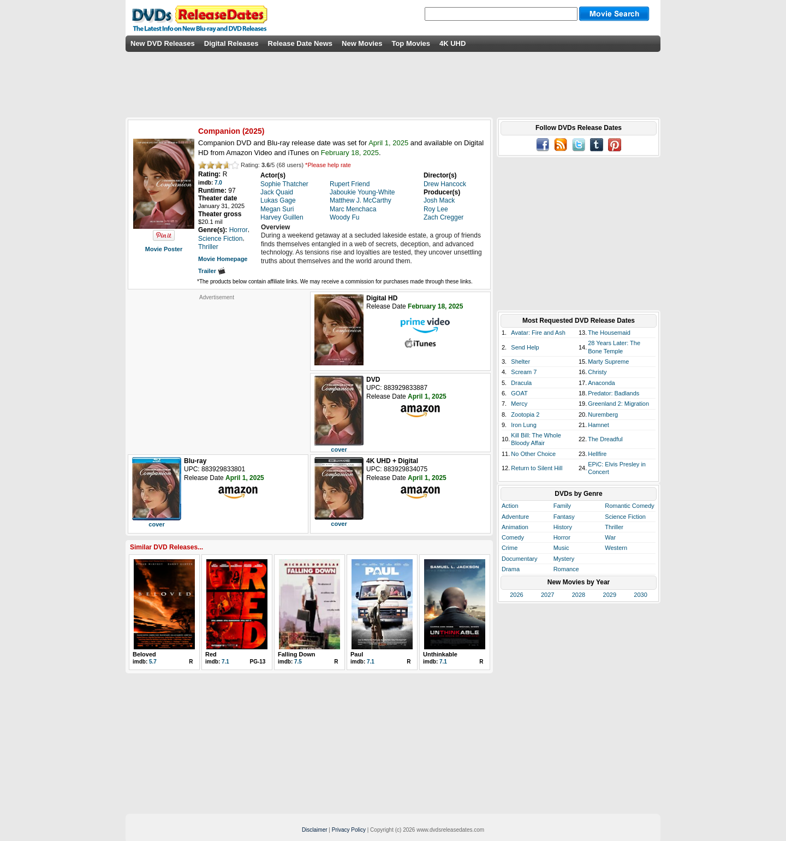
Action (510, 505)
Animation (515, 527)
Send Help (525, 347)
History (562, 527)
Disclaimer (314, 830)
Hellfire (597, 454)
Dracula (521, 383)
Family (562, 505)
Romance (566, 569)
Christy (597, 372)
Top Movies (410, 43)
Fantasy (564, 516)
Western (616, 547)
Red (211, 654)
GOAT (519, 393)
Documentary (519, 558)
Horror (561, 537)
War (610, 537)
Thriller (614, 527)
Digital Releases (231, 43)
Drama (511, 569)
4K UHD (452, 43)
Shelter (520, 361)
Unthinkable (440, 654)
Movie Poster (163, 249)
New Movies (362, 43)
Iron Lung (523, 425)
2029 (609, 594)
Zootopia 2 (525, 414)
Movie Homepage (222, 259)
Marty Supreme (608, 361)
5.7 (153, 662)
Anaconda (601, 383)
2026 (516, 594)
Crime (509, 547)
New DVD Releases (162, 43)
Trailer (211, 271)
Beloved (144, 654)
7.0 (218, 183)
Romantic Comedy (629, 505)
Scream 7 (524, 372)
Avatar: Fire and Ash (538, 332)
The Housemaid (609, 332)
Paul (356, 654)
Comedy (513, 537)
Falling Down (296, 654)
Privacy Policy (349, 830)
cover (339, 449)
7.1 (225, 662)
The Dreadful (605, 439)
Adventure (515, 516)
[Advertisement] (217, 369)
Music (561, 547)
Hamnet (598, 425)
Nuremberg (603, 414)
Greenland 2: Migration (618, 403)
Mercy (519, 403)
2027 (547, 594)
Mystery (564, 558)
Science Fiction (625, 516)
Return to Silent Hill (536, 468)
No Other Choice (533, 454)
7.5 (298, 662)
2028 (578, 594)
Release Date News (300, 43)
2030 (640, 594)
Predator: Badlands (613, 393)
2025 (253, 131)
